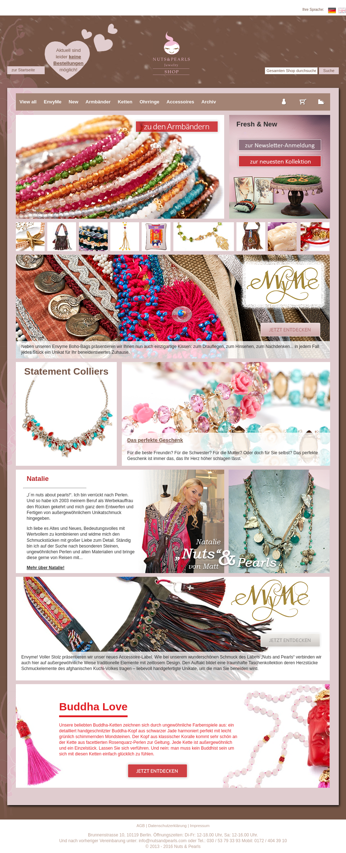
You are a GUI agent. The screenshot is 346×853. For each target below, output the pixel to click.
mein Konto (284, 96)
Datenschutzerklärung (167, 825)
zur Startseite (23, 70)
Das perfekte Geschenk (155, 440)
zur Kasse (321, 96)
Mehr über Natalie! (46, 567)
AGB (141, 825)
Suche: (257, 70)
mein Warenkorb (303, 96)
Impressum (199, 825)
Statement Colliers (66, 371)
